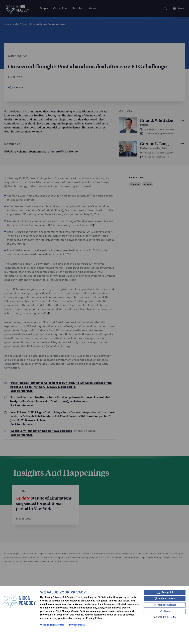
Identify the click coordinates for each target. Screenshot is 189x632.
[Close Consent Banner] (164, 611)
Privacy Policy (77, 624)
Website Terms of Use (52, 624)
